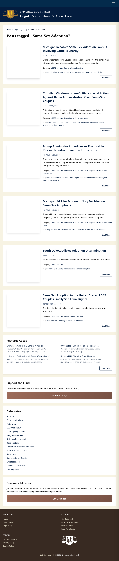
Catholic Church (52, 72)
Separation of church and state (76, 118)
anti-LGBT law (51, 320)
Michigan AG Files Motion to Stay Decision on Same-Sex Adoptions (74, 203)
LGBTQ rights (74, 177)
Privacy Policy (8, 542)
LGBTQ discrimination (80, 122)
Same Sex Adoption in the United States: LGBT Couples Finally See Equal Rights (74, 297)
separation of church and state (55, 125)
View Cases (105, 368)
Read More (106, 78)
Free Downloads (68, 529)
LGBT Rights (64, 72)
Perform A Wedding (69, 522)
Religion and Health (15, 435)
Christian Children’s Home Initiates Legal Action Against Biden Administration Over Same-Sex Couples (76, 97)
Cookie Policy (8, 546)
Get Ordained (59, 498)
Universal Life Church (16, 465)
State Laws (11, 454)
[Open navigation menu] (113, 3)
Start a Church (67, 525)
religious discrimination (81, 229)
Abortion (10, 416)
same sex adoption (77, 72)
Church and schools (15, 420)
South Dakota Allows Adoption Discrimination (74, 250)
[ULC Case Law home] (37, 14)
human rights (51, 269)
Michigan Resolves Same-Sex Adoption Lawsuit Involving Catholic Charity (75, 49)
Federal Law (47, 173)
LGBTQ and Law (57, 68)
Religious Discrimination (98, 170)
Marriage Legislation (16, 431)
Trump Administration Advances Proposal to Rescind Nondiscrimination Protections (73, 148)
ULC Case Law (46, 555)
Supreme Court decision (94, 72)
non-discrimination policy (90, 177)
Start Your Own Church (17, 450)
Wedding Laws (13, 469)
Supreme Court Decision (73, 68)
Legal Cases (8, 522)
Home (9, 29)
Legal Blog (18, 29)
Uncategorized (13, 462)
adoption (49, 229)
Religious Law (13, 443)
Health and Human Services (57, 177)
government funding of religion (58, 122)
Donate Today (59, 395)
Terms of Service (10, 539)
